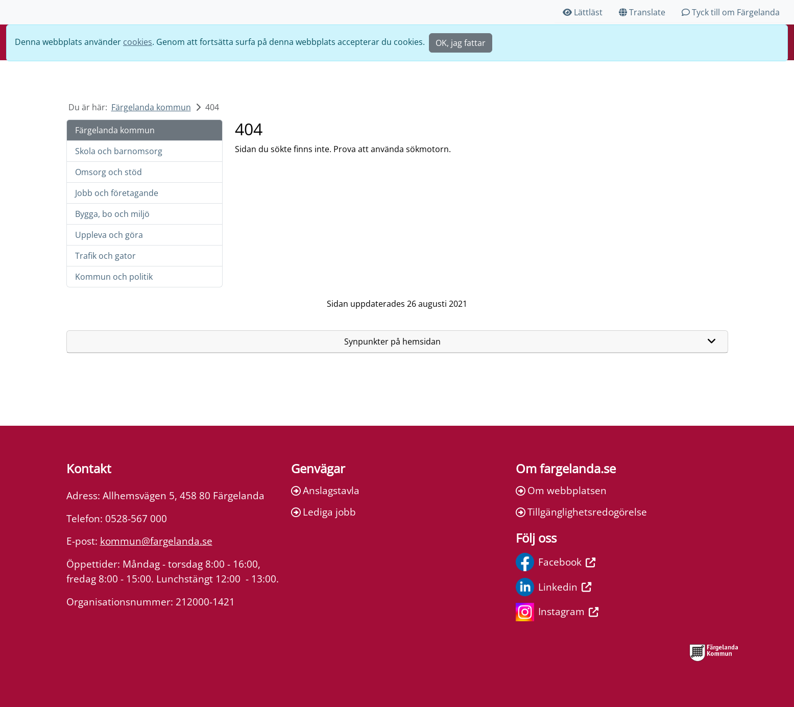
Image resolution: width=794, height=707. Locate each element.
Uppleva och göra (109, 234)
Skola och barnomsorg (118, 151)
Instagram (557, 612)
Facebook (555, 562)
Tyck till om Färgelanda (731, 12)
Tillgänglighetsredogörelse (581, 512)
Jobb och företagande (116, 193)
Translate (642, 12)
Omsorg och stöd (108, 172)
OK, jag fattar (461, 42)
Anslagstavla (325, 490)
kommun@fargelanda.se (156, 541)
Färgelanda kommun (151, 107)
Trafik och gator (105, 255)
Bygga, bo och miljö (112, 214)
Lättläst (583, 12)
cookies (137, 41)
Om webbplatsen (561, 490)
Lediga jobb (323, 512)
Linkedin (553, 587)
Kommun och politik (114, 276)
